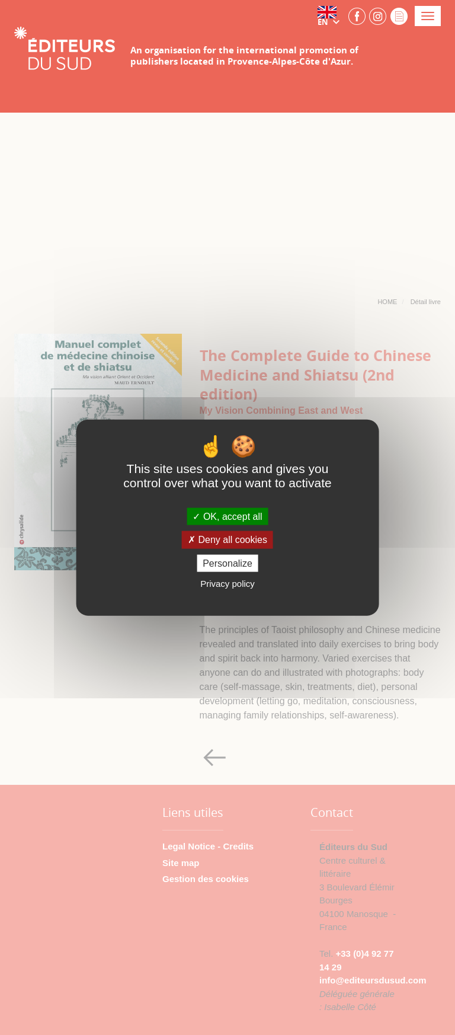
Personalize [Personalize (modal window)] (227, 563)
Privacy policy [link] (227, 583)
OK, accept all (227, 517)
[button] (331, 16)
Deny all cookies (227, 540)
